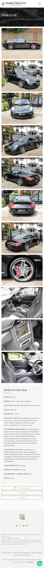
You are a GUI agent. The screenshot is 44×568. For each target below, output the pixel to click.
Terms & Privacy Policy (17, 562)
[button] (39, 563)
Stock (10, 20)
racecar (30, 562)
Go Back (22, 498)
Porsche (16, 20)
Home (4, 20)
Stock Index (22, 493)
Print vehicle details (22, 488)
